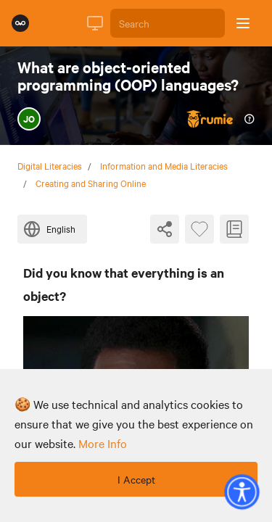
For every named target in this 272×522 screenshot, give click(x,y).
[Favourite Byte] (199, 229)
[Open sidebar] (243, 23)
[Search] (168, 23)
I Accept (136, 479)
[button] (241, 491)
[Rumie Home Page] (20, 23)
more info (102, 443)
